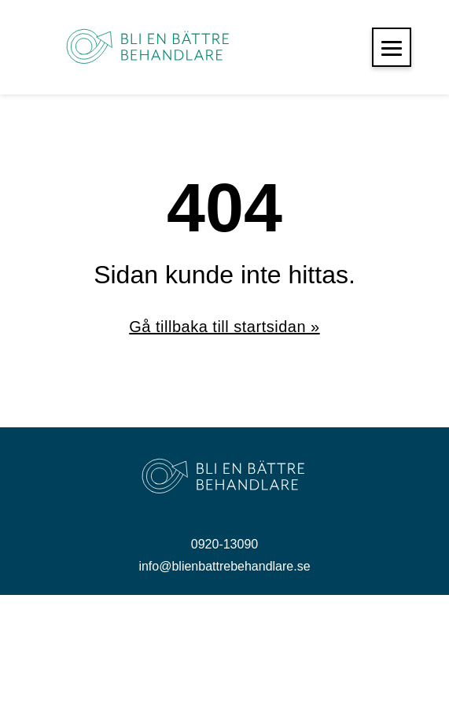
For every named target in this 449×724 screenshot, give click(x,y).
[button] (391, 47)
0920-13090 (224, 544)
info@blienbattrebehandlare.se (224, 566)
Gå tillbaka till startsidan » (224, 326)
